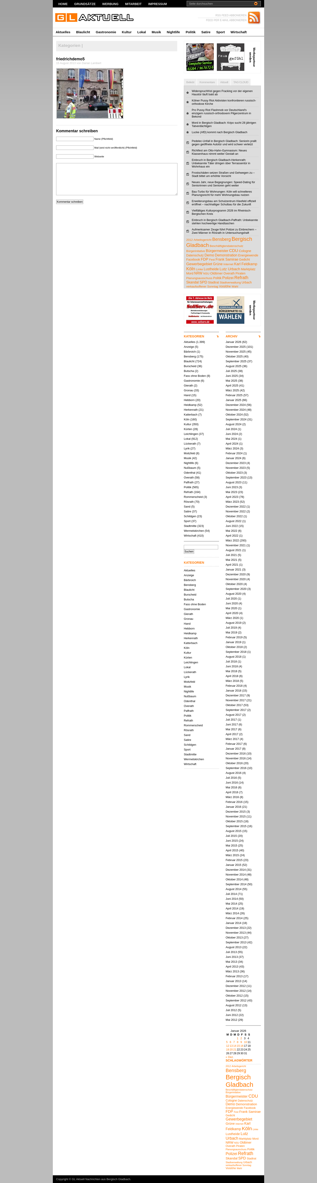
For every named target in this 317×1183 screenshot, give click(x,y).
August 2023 (233, 482)
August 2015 (233, 831)
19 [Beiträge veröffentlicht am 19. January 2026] (227, 1049)
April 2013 (232, 966)
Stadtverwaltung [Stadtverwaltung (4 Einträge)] (230, 282)
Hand (187, 395)
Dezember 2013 (236, 927)
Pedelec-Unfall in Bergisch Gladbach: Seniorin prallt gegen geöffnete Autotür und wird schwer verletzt (224, 142)
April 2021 (232, 564)
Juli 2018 (231, 661)
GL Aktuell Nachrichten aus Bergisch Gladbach (101, 1179)
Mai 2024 (231, 438)
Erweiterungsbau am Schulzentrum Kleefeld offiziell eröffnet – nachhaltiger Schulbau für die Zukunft (224, 202)
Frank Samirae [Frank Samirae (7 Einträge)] (227, 259)
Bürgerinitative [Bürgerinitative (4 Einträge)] (195, 251)
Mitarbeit (133, 4)
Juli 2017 (231, 719)
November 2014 (236, 874)
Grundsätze (85, 4)
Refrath (188, 492)
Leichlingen (191, 434)
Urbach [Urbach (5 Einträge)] (246, 282)
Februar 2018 (234, 685)
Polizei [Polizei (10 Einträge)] (228, 278)
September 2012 (236, 1000)
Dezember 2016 (236, 753)
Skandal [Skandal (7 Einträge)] (192, 282)
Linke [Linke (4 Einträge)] (199, 269)
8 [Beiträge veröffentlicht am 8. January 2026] (237, 1042)
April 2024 (232, 443)
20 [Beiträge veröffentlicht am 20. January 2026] (231, 1049)
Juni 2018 (232, 666)
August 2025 (233, 366)
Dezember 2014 (236, 869)
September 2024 (236, 419)
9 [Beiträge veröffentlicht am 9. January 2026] (241, 1042)
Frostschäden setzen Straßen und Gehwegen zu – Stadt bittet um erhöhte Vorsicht (223, 174)
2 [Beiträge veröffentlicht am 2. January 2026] (241, 1038)
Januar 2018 (233, 690)
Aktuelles (63, 32)
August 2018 (233, 656)
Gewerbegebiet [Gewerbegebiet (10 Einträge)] (199, 264)
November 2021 (236, 545)
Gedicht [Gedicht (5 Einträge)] (244, 259)
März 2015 (232, 855)
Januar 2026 (233, 342)
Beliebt (190, 82)
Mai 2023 (231, 492)
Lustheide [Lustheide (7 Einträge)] (211, 269)
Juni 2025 (232, 375)
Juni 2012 (232, 1015)
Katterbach (190, 414)
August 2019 (233, 622)
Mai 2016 (231, 787)
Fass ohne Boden (195, 375)
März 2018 (232, 681)
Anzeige (189, 346)
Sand (187, 506)
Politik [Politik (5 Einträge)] (217, 278)
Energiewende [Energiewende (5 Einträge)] (248, 255)
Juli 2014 (231, 894)
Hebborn (189, 400)
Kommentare (207, 82)
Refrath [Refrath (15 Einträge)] (241, 277)
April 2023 (232, 497)
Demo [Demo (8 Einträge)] (209, 255)
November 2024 (236, 409)
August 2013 (233, 947)
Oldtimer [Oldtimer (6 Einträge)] (216, 273)
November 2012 (236, 990)
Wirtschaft (238, 32)
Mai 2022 (231, 530)
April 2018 (232, 676)
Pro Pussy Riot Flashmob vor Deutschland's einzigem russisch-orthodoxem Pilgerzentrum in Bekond (221, 113)
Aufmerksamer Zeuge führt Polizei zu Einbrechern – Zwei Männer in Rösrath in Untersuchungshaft (224, 231)
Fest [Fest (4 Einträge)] (212, 259)
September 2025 (236, 361)
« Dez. (230, 1057)
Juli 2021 (231, 555)
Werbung (110, 4)
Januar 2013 (233, 981)
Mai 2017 (231, 729)
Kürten (188, 429)
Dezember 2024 (236, 405)
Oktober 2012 (234, 995)
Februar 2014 (234, 918)
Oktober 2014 (234, 879)
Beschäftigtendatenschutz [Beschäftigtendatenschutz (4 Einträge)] (226, 246)
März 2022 (232, 540)
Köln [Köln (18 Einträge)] (190, 268)
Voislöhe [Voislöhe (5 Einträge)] (225, 286)
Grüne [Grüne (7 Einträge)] (218, 264)
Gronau (188, 390)
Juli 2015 (231, 835)
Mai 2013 (231, 961)
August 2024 (233, 424)
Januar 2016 (233, 806)
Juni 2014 (232, 898)
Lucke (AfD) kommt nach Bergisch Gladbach (219, 132)
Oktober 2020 (234, 584)
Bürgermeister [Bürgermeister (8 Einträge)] (217, 251)
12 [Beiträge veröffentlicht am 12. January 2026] (227, 1045)
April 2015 (232, 850)
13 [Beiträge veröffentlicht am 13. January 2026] (231, 1045)
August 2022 (233, 521)
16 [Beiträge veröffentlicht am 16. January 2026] (241, 1045)
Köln (187, 419)
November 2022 (236, 511)
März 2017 (232, 739)
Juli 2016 (231, 777)
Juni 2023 (232, 487)
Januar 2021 (233, 569)
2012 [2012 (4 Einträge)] (189, 239)
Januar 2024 (233, 458)
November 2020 (236, 579)
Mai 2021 (231, 559)
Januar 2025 (233, 400)
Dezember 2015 (236, 811)
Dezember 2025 (236, 346)
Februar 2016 (234, 802)
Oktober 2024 (234, 414)
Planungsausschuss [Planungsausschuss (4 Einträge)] (199, 278)
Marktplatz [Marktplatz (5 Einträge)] (248, 269)
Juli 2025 (231, 371)
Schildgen (190, 516)
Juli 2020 (231, 598)
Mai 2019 (231, 632)
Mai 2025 (231, 380)
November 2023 (236, 467)
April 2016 (232, 792)
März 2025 (232, 390)
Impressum (157, 4)
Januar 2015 (233, 865)
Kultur (127, 32)
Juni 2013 (232, 957)
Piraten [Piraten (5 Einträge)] (240, 273)
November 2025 (236, 351)
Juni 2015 (232, 840)
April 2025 (232, 385)
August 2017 (233, 714)
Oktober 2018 (234, 647)
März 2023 (232, 501)
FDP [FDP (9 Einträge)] (204, 259)
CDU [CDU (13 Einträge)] (233, 250)
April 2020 (232, 613)
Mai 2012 (231, 1019)
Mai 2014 (231, 903)
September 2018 (236, 651)
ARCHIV (232, 336)
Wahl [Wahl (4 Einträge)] (235, 286)
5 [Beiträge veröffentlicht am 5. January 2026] (227, 1042)
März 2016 (232, 797)
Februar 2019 (234, 637)
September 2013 (236, 942)
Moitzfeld (189, 453)
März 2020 (232, 618)
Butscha (189, 371)
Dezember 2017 (236, 695)
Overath (189, 477)
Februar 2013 (234, 976)
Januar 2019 (233, 642)
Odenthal (189, 472)
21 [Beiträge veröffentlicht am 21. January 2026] (234, 1049)
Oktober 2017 (234, 705)
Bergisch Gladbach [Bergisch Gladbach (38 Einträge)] (239, 1080)
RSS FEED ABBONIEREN (231, 15)
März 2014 (232, 913)
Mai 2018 (231, 671)
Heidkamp (190, 405)
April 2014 (232, 908)
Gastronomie (106, 32)
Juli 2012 (231, 1010)
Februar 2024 (234, 453)
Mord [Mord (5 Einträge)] (190, 273)
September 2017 (236, 710)
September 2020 (236, 589)
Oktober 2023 (234, 472)
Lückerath (190, 443)
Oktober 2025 (234, 356)
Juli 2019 (231, 627)
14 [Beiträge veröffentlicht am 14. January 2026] (234, 1045)
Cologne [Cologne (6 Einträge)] (245, 251)
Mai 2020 (231, 608)
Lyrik (187, 448)
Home (63, 4)
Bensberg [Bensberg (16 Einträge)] (221, 239)
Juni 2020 (232, 603)
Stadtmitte (190, 526)
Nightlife (173, 32)
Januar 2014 (233, 923)
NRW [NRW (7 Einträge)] (198, 273)
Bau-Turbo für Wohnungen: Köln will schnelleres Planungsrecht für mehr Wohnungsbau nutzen (222, 193)
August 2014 (233, 889)
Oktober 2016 (234, 763)
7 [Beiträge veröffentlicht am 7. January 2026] (234, 1042)
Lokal (141, 32)
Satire (205, 32)
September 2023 (236, 477)
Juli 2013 (231, 952)
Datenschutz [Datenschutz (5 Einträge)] (195, 255)
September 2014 (236, 884)
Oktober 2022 (234, 516)
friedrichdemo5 (70, 59)
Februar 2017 (234, 743)
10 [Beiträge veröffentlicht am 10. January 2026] (245, 1042)
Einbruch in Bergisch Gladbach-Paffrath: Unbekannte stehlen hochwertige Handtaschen (225, 221)
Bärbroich (190, 351)
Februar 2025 (234, 395)
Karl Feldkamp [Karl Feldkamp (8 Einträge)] (245, 264)
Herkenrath (191, 409)
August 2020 (233, 593)
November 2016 (236, 758)
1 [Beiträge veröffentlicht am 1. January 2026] (237, 1038)
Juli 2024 (231, 429)
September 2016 (236, 768)
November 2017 (236, 700)
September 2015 (236, 826)
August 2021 (233, 550)
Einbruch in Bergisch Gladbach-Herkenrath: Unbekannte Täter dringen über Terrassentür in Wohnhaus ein (221, 163)
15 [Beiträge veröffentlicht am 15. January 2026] (238, 1045)
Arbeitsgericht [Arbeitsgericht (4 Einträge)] (203, 239)
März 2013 (232, 971)
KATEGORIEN (194, 336)
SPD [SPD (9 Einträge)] (203, 282)
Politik (190, 32)
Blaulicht (83, 32)
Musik (156, 32)
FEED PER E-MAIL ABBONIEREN (226, 20)
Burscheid (190, 366)
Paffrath (189, 482)
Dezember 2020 (236, 574)
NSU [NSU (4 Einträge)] (206, 273)
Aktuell (224, 82)
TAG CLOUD (240, 82)
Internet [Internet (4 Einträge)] (228, 264)
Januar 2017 (233, 748)
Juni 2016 (232, 782)
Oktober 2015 (234, 821)
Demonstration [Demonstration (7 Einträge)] (226, 255)
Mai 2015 (231, 845)
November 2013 (236, 932)
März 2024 (232, 448)
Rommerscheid (193, 497)
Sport (220, 32)
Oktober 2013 (234, 937)
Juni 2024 (232, 434)
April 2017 (232, 734)
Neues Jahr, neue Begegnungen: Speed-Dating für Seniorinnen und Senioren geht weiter (223, 183)
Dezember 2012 (236, 986)
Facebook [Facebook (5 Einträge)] (193, 259)
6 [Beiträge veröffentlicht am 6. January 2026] (230, 1042)
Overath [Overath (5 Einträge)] (229, 273)
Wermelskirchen (194, 530)
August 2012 (233, 1005)
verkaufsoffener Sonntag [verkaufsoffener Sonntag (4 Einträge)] (202, 286)
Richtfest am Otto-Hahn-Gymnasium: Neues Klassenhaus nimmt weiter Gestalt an (219, 152)
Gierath (188, 385)
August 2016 (233, 773)
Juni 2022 (232, 526)
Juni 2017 (232, 724)
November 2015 (236, 816)
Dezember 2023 (236, 463)
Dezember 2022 (236, 506)
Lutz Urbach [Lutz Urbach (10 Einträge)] (229, 269)
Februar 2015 (234, 860)
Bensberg (190, 356)
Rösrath (189, 501)
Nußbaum (190, 467)
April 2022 (232, 535)
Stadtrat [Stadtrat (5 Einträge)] (213, 282)
